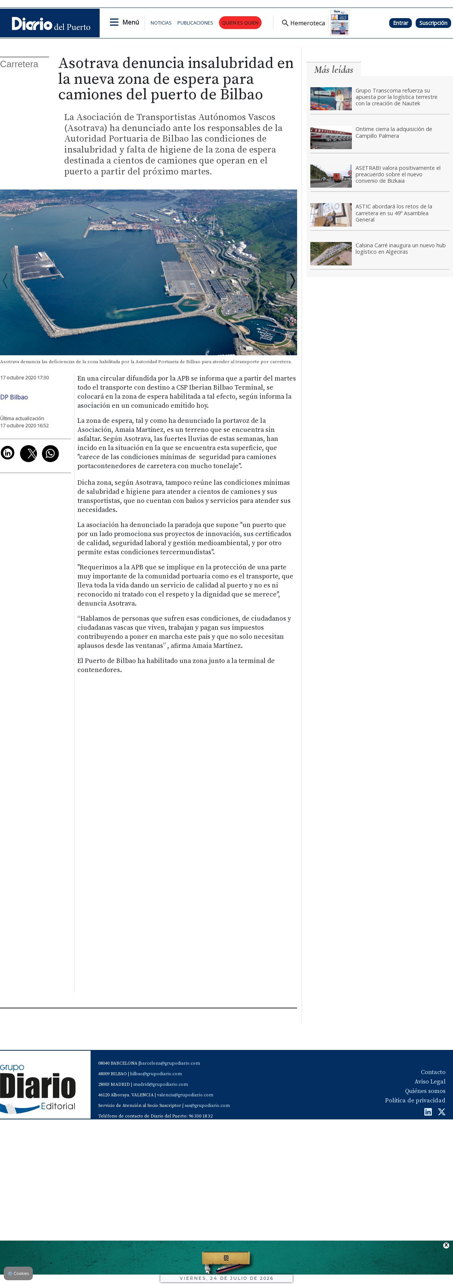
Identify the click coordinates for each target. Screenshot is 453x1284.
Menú (130, 22)
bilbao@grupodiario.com (156, 1074)
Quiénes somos (425, 1091)
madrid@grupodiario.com (160, 1084)
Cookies (18, 1273)
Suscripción (433, 22)
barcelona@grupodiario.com (170, 1063)
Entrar (400, 22)
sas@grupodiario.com (207, 1105)
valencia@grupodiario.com (185, 1095)
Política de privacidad (415, 1100)
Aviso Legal (429, 1081)
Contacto (433, 1072)
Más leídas (333, 69)
